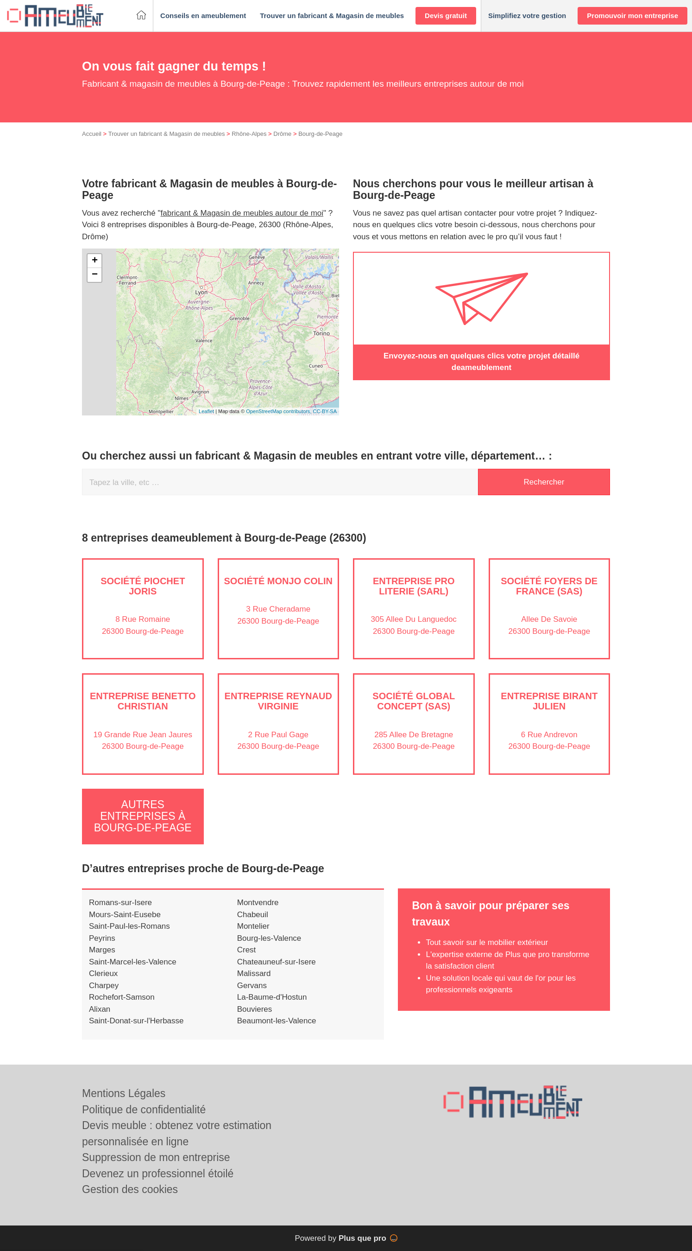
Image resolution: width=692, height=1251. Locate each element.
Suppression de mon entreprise (156, 1157)
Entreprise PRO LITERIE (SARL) (414, 586)
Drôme (282, 133)
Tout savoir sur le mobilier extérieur (487, 942)
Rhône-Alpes (249, 133)
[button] (203, 16)
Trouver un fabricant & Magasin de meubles (166, 133)
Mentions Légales (123, 1093)
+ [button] (95, 261)
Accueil (91, 133)
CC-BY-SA (325, 411)
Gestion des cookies (130, 1189)
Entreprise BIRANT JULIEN (549, 701)
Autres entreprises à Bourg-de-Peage (143, 816)
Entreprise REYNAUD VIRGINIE (278, 701)
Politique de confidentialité (144, 1110)
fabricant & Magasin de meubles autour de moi (242, 213)
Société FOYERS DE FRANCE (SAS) (549, 586)
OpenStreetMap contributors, (279, 411)
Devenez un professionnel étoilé (157, 1174)
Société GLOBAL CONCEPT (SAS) (413, 701)
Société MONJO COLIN (278, 581)
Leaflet (206, 411)
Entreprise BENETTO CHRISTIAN (143, 701)
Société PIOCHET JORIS (143, 586)
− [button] (95, 275)
